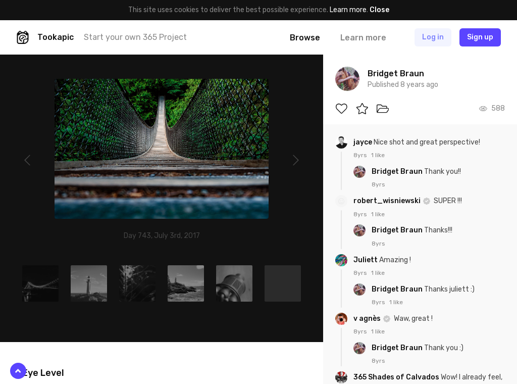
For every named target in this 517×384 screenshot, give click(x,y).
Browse (305, 37)
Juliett (366, 260)
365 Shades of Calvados (397, 377)
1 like (378, 155)
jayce (363, 142)
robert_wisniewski (387, 201)
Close (379, 10)
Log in (433, 37)
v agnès (367, 318)
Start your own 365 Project (135, 37)
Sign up (480, 37)
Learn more (348, 10)
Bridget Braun (398, 171)
